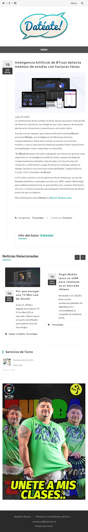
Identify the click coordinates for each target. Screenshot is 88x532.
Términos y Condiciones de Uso (52, 516)
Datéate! (67, 217)
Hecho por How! (44, 526)
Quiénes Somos (22, 516)
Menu (74, 3)
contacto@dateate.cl (44, 521)
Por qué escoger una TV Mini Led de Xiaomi (27, 295)
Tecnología (38, 217)
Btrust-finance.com (60, 197)
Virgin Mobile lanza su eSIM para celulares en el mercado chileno (69, 282)
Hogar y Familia (17, 334)
